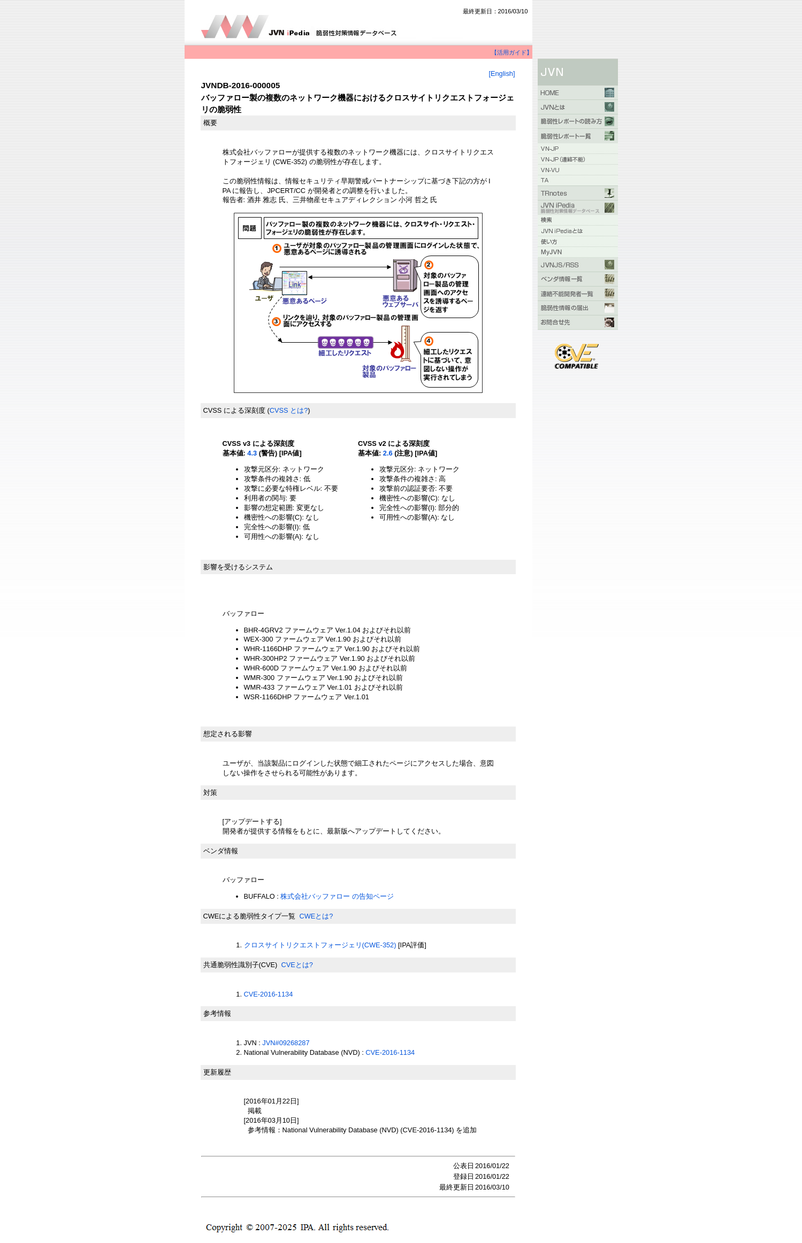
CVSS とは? (289, 410)
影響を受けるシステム (238, 567)
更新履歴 (217, 1072)
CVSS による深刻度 (234, 410)
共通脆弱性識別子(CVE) (240, 965)
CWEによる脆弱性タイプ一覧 (249, 916)
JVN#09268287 (285, 1043)
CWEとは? (316, 916)
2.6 (388, 453)
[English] (501, 74)
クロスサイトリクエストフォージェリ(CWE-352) (320, 945)
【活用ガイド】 (511, 52)
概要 (210, 123)
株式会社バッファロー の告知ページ (337, 896)
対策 (210, 793)
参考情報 (217, 1013)
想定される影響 (227, 734)
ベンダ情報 (220, 851)
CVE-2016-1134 (268, 994)
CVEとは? (296, 965)
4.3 (252, 453)
